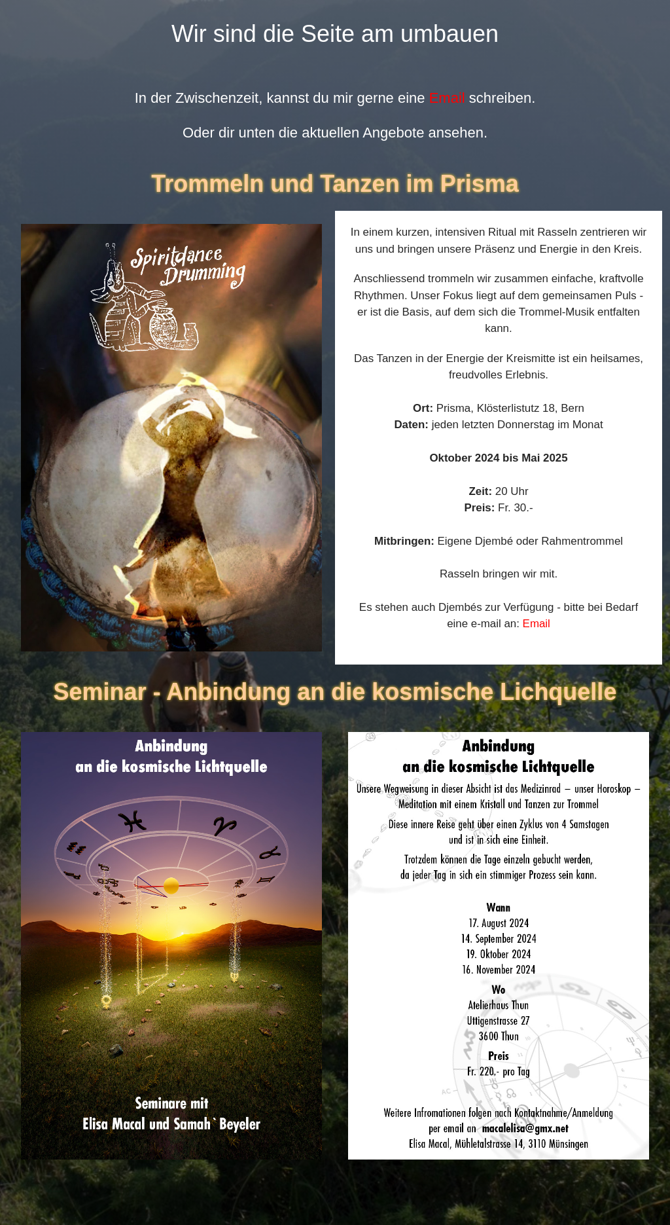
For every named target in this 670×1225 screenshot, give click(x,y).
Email (447, 98)
